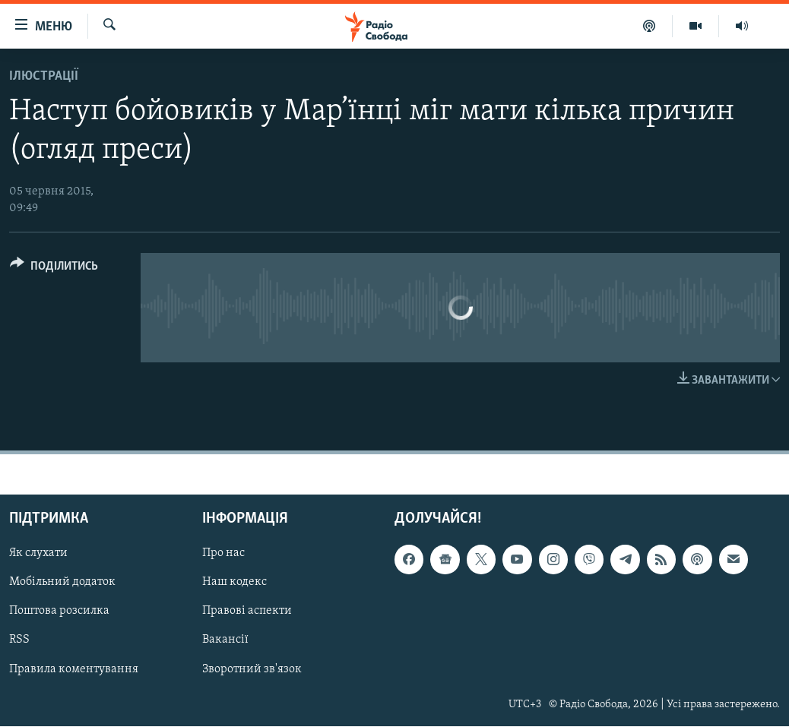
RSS (19, 640)
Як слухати (38, 554)
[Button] (54, 268)
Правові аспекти (247, 611)
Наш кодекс (234, 583)
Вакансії (225, 640)
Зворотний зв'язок (252, 669)
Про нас (223, 554)
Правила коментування (73, 669)
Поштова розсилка (59, 611)
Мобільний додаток (62, 583)
